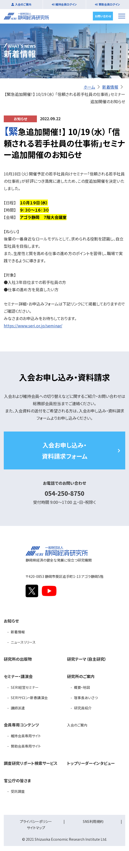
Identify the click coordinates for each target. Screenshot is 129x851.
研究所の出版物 (18, 659)
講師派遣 (18, 707)
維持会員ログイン (66, 4)
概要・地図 (82, 687)
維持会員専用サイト (26, 735)
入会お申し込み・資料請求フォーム (64, 450)
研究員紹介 (83, 707)
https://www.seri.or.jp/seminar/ (33, 326)
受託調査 (18, 791)
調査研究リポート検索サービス (30, 763)
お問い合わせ (103, 16)
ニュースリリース (23, 642)
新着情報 (110, 87)
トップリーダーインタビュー (91, 763)
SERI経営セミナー (25, 687)
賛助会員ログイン (109, 4)
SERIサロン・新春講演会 (29, 697)
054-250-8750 (64, 493)
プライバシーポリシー (36, 821)
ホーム (89, 87)
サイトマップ (36, 827)
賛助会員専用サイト (26, 746)
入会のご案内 (23, 4)
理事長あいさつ (86, 697)
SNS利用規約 (93, 821)
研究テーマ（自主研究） (86, 659)
